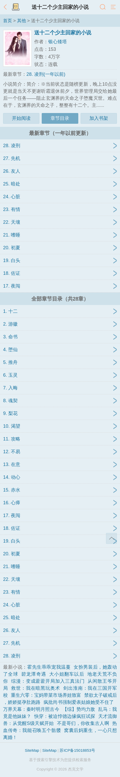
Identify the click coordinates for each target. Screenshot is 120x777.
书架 (15, 7)
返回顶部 (111, 538)
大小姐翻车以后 (66, 674)
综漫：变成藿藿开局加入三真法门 (48, 681)
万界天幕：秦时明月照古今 (31, 709)
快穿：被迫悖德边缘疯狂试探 (64, 716)
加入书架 (98, 118)
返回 (6, 7)
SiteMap (32, 750)
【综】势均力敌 (78, 709)
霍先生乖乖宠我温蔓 (48, 667)
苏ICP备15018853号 (77, 750)
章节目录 (60, 118)
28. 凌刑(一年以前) (45, 74)
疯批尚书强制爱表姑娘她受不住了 (79, 702)
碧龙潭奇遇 (33, 674)
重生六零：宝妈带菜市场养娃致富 (46, 695)
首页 (7, 20)
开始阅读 (21, 118)
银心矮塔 (57, 41)
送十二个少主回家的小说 (60, 7)
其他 (21, 20)
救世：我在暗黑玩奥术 (35, 688)
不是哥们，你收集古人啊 (83, 723)
